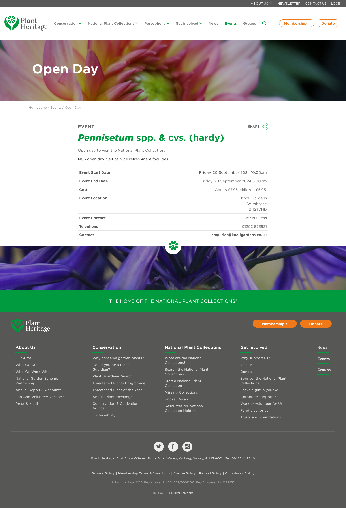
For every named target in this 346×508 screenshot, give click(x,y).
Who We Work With (32, 371)
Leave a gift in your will (260, 390)
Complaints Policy (239, 473)
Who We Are (26, 364)
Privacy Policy (103, 473)
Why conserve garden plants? (118, 358)
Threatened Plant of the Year (117, 390)
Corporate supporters (259, 396)
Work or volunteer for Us (261, 403)
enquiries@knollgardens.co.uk (239, 234)
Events (231, 23)
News (213, 23)
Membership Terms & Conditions (144, 473)
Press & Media (27, 403)
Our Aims (23, 358)
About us (261, 3)
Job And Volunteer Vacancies (40, 396)
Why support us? (255, 358)
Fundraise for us (254, 410)
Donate (328, 23)
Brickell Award (177, 399)
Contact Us (316, 3)
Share (258, 126)
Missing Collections (181, 392)
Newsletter (289, 3)
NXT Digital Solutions (178, 493)
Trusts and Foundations (260, 417)
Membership (297, 23)
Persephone (156, 23)
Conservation (67, 23)
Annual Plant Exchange (112, 396)
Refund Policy (210, 473)
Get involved (189, 23)
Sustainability (103, 415)
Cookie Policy (184, 473)
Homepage (38, 107)
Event (86, 126)
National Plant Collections (113, 23)
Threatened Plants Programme (118, 383)
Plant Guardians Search (112, 376)
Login (336, 3)
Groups (249, 23)
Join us (246, 364)
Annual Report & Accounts (38, 390)
